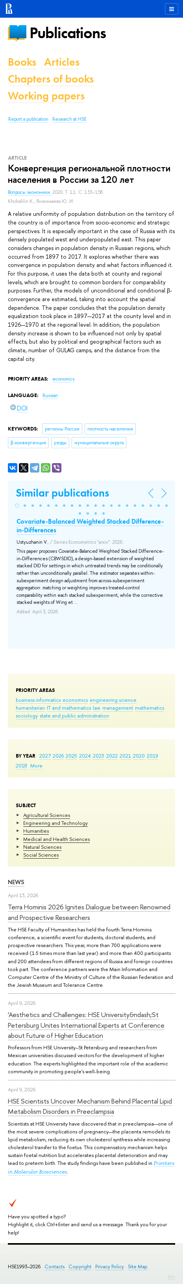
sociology (27, 715)
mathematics (149, 707)
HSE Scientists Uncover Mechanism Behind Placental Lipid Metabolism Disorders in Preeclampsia (90, 1106)
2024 (85, 755)
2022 (112, 755)
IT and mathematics (69, 707)
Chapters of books (51, 79)
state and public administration (74, 715)
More (36, 765)
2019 (152, 755)
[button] (17, 506)
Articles (61, 62)
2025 (71, 755)
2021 (125, 755)
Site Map (138, 1266)
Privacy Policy (109, 1266)
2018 (21, 765)
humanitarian (30, 707)
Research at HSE (69, 119)
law (96, 707)
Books (22, 62)
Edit (171, 1276)
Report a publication (28, 119)
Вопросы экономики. (30, 192)
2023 (98, 755)
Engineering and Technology (55, 822)
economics (75, 699)
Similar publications (62, 493)
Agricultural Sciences (46, 815)
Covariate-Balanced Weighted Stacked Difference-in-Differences (90, 525)
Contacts (54, 1266)
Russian (50, 395)
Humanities (36, 830)
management (117, 707)
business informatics (38, 699)
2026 (58, 755)
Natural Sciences (42, 846)
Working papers (46, 96)
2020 (139, 755)
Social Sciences (41, 854)
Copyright (79, 1266)
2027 (45, 755)
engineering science (113, 699)
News (16, 882)
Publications (68, 33)
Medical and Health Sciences (56, 839)
